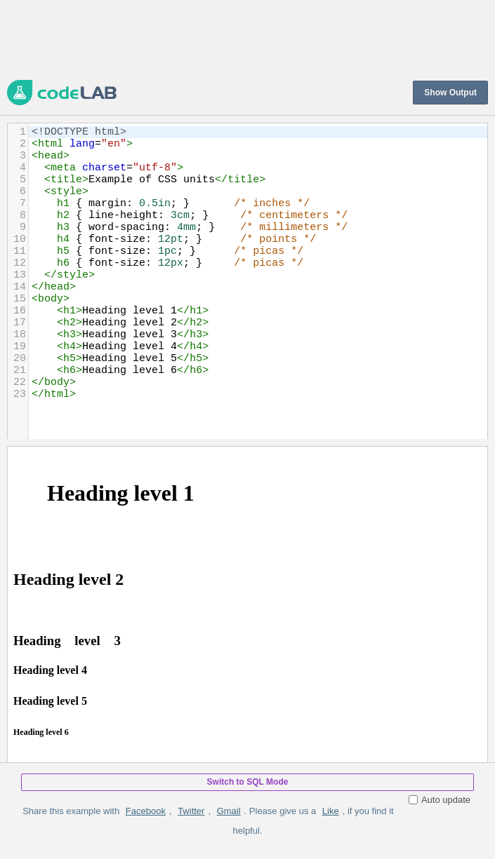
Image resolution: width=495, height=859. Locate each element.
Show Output (450, 92)
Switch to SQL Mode (248, 782)
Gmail (229, 811)
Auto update (439, 799)
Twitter (191, 811)
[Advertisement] (247, 38)
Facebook (146, 811)
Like (330, 811)
